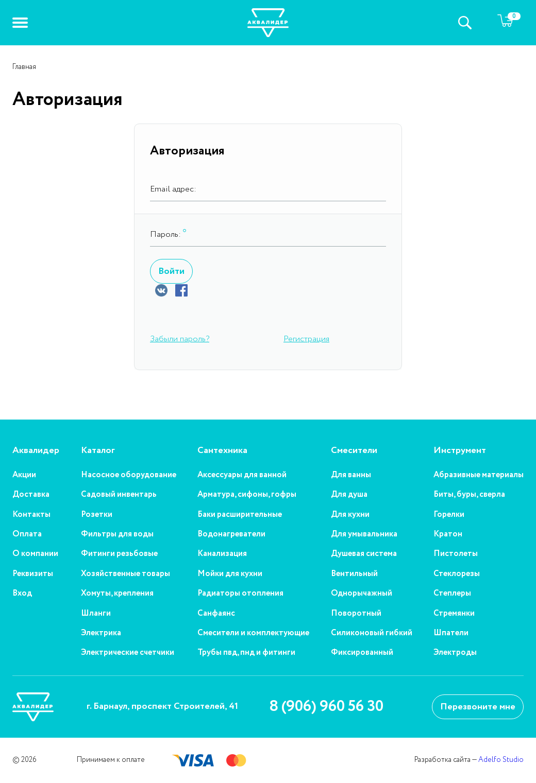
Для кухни (350, 514)
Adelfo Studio (501, 760)
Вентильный (354, 574)
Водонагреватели (231, 534)
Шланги (96, 613)
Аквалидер (35, 450)
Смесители (354, 450)
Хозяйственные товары (125, 574)
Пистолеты (455, 554)
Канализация (222, 554)
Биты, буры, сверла (469, 494)
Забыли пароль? (179, 339)
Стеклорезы (456, 574)
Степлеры (452, 593)
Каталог (98, 450)
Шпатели (450, 633)
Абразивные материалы (478, 475)
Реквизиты (32, 574)
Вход (22, 593)
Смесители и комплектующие (253, 633)
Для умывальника (364, 534)
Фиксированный (362, 652)
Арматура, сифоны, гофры (246, 494)
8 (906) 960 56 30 (326, 707)
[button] (20, 23)
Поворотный (356, 613)
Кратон (447, 534)
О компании (35, 554)
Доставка (30, 494)
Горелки (448, 514)
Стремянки (454, 613)
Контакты (31, 514)
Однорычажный (361, 593)
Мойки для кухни (229, 574)
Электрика (101, 633)
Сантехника (222, 450)
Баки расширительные (239, 514)
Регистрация (306, 339)
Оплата (27, 534)
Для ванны (351, 475)
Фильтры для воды (117, 534)
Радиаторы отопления (240, 593)
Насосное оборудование (128, 475)
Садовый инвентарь (119, 494)
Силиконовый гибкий (371, 633)
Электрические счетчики (127, 652)
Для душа (349, 494)
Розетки (96, 514)
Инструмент (459, 450)
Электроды (455, 652)
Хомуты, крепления (117, 593)
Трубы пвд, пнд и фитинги (246, 652)
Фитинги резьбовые (119, 554)
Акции (24, 475)
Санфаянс (216, 613)
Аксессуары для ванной (242, 475)
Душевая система (364, 554)
